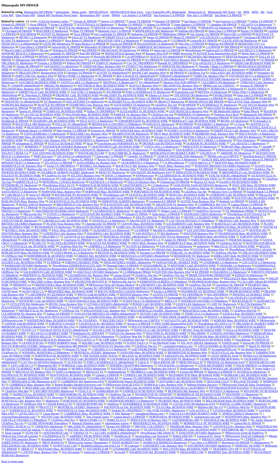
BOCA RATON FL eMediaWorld (136, 75)
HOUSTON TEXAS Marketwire (170, 236)
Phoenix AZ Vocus (204, 182)
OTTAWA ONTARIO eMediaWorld (107, 304)
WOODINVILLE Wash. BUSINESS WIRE (82, 410)
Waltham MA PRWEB (191, 30)
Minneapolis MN (47, 365)
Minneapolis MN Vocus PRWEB (115, 198)
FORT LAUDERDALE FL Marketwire (148, 92)
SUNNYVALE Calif (65, 445)
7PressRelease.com (113, 194)
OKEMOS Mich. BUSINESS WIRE (215, 236)
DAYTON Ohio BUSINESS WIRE (255, 198)
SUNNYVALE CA (137, 342)
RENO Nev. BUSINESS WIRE (187, 194)
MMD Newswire (182, 53)
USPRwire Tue (70, 310)
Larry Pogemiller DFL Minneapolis (166, 12)
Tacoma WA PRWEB (118, 426)
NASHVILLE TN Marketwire (131, 149)
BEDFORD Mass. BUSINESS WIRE (209, 207)
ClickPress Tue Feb (212, 297)
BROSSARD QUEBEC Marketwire (177, 439)
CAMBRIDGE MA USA (212, 204)
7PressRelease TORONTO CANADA (250, 249)
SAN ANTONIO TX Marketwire (85, 101)
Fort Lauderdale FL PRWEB (110, 34)
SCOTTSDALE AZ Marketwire (95, 24)
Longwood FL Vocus (209, 436)
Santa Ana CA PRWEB (250, 95)
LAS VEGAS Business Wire (257, 104)
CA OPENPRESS (135, 56)
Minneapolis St (197, 12)
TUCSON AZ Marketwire (140, 246)
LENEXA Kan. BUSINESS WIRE (243, 313)
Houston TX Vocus (76, 349)
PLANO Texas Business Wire (64, 223)
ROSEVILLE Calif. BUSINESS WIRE (237, 223)
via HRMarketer (162, 149)
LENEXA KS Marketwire (191, 304)
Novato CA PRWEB (139, 323)
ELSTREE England (56, 368)
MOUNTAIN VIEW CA (207, 178)
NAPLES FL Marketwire (160, 124)
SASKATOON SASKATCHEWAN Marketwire (200, 185)
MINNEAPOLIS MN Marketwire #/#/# (34, 381)
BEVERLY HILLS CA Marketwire (204, 137)
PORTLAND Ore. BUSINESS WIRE (100, 117)
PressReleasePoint (51, 439)
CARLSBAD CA (15, 194)
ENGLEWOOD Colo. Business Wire (105, 310)
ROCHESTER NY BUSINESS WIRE (76, 194)
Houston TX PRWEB (167, 21)
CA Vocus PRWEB (99, 59)
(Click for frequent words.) (53, 21)
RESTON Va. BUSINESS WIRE (117, 252)
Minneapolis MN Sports (221, 12)
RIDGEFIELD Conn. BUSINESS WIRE (205, 310)
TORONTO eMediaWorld (174, 75)
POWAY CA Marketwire (222, 317)
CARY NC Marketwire (223, 304)
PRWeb (116, 15)
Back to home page (12, 461)
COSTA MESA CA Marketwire (37, 178)
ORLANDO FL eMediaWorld (85, 426)
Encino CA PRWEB (165, 291)
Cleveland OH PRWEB (18, 30)
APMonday (148, 307)
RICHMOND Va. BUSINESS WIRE (167, 336)
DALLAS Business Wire (141, 182)
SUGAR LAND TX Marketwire (110, 330)
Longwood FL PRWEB (14, 108)
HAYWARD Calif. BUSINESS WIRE (181, 381)
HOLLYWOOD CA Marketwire (257, 133)
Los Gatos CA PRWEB (178, 98)
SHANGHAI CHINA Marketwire (203, 214)
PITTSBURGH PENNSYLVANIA (229, 387)
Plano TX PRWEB (83, 30)
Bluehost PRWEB (218, 117)
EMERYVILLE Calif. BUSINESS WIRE (42, 92)
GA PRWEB (141, 230)
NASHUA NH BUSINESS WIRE (238, 182)
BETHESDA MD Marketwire (205, 56)
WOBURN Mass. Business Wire (239, 146)
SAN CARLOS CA (22, 365)
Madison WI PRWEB (213, 59)
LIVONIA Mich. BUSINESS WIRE (234, 410)
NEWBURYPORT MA (89, 403)
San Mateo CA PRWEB (47, 40)
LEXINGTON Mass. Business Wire (211, 307)
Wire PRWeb (198, 333)
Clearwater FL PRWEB (127, 59)
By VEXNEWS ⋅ (89, 320)
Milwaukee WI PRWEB (98, 47)
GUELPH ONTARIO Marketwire (168, 339)
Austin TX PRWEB (140, 21)
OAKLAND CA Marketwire (248, 92)
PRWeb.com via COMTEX (223, 156)
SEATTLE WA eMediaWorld (166, 56)
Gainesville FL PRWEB (247, 423)
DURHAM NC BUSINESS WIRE (206, 143)
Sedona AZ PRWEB (58, 313)
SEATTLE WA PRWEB (51, 104)
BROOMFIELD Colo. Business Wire (77, 204)
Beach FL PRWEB (260, 346)
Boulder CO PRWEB (130, 24)
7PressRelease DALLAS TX (58, 185)
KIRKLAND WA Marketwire (245, 137)
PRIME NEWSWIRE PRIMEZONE (210, 275)
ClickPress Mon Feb (130, 336)
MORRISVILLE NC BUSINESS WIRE (207, 423)
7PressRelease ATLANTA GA (214, 323)
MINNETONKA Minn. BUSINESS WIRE (59, 284)
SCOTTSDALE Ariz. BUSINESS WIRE (177, 127)
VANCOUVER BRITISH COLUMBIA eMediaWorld (105, 313)
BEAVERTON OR (164, 362)
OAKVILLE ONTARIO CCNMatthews (24, 420)
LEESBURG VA (11, 146)
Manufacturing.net (45, 358)
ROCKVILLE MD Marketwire (33, 124)
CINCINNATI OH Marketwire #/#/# (151, 172)
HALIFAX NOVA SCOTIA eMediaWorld (64, 330)
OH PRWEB (188, 104)
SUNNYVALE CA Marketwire (31, 69)
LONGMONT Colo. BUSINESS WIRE (161, 284)
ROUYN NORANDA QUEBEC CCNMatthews (159, 326)
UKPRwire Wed (33, 403)
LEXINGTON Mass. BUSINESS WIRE (112, 317)
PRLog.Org (265, 194)
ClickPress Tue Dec (195, 191)
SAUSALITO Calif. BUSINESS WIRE (186, 320)
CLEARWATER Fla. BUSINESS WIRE (181, 175)
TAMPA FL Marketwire (109, 63)
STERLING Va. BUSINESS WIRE (190, 252)
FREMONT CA (22, 284)
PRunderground (10, 207)
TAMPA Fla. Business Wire (209, 75)
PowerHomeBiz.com (156, 40)
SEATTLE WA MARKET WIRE (108, 243)
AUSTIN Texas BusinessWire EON (216, 53)
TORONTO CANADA (62, 323)
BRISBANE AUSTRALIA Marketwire (23, 326)
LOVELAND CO (28, 413)
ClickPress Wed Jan (198, 188)
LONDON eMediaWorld (25, 85)
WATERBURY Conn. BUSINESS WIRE (193, 429)
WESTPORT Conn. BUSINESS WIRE (41, 300)
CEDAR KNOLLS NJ (59, 403)
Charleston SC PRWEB (77, 239)
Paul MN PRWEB (90, 53)
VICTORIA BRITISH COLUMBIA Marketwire (123, 249)
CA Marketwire (160, 185)
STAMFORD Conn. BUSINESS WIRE (137, 387)
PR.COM (6, 66)
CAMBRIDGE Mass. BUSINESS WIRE (87, 413)
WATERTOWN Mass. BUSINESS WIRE (51, 320)
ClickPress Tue (196, 72)
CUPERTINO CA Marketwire (93, 79)
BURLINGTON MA (138, 137)
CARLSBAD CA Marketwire (55, 79)
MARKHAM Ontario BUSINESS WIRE (131, 381)
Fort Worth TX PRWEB (36, 98)
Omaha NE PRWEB (28, 66)
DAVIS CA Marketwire (118, 175)
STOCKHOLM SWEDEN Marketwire (65, 146)
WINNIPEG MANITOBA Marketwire (131, 365)
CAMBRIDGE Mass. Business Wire (30, 384)
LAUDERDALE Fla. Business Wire (88, 275)
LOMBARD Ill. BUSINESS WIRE (178, 378)
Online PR (98, 98)
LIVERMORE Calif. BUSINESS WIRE (135, 448)
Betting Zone (260, 397)
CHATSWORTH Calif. (55, 432)
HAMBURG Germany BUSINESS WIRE (25, 378)
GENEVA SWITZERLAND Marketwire (180, 156)
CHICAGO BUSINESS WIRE (259, 252)
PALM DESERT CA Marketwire (53, 259)
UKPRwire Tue (10, 272)
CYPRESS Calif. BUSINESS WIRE (144, 375)
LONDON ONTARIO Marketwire (229, 333)
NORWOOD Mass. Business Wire (61, 191)
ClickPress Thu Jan (120, 394)
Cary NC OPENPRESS (140, 63)
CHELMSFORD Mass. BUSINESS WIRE (29, 137)
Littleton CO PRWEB (17, 358)
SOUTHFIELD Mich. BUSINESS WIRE (101, 85)
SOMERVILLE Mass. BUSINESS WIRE (191, 243)
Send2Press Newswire (208, 210)
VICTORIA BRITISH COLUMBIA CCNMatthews (30, 217)
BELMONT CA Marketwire (127, 397)
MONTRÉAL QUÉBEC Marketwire (95, 352)
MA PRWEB (89, 50)
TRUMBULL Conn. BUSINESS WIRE (153, 371)
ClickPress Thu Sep (173, 275)
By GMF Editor (108, 339)
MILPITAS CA (236, 230)
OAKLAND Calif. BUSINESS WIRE (231, 72)
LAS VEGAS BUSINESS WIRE (42, 114)
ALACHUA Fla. (54, 429)
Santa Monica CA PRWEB (90, 43)
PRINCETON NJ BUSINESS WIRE (197, 172)
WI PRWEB (186, 124)
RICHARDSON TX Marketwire (53, 227)
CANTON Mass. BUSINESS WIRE (141, 223)
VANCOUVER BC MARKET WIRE (177, 262)
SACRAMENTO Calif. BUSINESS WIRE (47, 272)
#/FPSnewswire (145, 175)
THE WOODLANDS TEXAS (100, 355)
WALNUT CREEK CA (14, 153)
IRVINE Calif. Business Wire (149, 72)
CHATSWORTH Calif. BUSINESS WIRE (115, 146)
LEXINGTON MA (33, 342)
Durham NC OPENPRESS (127, 410)
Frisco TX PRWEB (149, 98)
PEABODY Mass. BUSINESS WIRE (179, 400)
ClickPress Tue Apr (166, 104)
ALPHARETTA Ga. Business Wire (25, 188)
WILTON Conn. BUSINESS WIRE (61, 416)
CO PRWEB (179, 40)
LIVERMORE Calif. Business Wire (21, 278)
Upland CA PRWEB (107, 375)
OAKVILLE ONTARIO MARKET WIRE (193, 413)
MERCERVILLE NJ (191, 362)
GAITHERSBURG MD (185, 420)
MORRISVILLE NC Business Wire (21, 165)
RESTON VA (145, 140)
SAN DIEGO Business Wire (180, 59)
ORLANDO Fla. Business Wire (180, 85)
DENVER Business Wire (240, 56)
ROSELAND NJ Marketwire (35, 204)
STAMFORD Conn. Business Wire (89, 104)
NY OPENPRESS (192, 294)
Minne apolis (79, 12)
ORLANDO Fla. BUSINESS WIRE (123, 95)
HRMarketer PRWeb (174, 34)
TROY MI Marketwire (121, 98)
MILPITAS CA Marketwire (118, 82)
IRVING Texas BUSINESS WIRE (202, 330)
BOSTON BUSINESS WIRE (18, 407)
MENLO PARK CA (90, 420)
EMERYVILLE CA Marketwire (124, 37)
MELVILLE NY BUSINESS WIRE (234, 246)
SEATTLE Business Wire (143, 85)
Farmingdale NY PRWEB (182, 297)
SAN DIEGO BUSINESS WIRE (38, 82)
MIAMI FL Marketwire (163, 88)
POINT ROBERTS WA (125, 442)
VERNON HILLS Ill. (39, 336)
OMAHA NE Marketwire (58, 85)
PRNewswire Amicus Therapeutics (88, 442)
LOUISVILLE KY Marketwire (81, 236)
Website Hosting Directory (202, 384)
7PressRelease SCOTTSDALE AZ (246, 214)
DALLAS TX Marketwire (86, 37)
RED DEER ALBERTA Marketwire (183, 317)
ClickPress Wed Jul (230, 243)
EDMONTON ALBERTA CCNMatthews (164, 281)
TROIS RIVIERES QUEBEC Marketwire (127, 262)
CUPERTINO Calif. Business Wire (63, 233)
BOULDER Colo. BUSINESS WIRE (46, 387)
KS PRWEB (202, 272)
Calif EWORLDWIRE (144, 349)
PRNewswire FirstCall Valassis (23, 429)
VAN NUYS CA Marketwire (175, 246)
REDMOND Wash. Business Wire (214, 133)
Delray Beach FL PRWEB (259, 159)
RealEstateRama (189, 368)
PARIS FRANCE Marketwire (208, 239)
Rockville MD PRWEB (107, 56)
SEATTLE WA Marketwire (74, 27)
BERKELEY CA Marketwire (228, 69)
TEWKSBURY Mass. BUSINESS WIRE (240, 259)
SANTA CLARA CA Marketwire (80, 82)
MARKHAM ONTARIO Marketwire (26, 265)
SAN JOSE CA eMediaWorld (22, 159)
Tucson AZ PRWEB (121, 43)
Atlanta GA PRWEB (158, 24)
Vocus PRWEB (38, 24)
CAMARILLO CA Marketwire (109, 349)
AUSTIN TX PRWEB (165, 294)
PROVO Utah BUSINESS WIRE (97, 294)
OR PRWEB (252, 217)
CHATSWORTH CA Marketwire (90, 140)
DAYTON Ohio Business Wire (173, 272)
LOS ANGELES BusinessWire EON (53, 268)
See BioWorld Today (164, 342)
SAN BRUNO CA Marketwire (110, 88)
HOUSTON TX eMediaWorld (22, 101)
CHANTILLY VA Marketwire (258, 317)
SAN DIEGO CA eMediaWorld (189, 69)
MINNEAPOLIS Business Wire (123, 53)
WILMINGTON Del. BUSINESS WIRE (152, 452)
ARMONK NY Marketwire (236, 153)
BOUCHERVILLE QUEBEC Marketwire (154, 310)
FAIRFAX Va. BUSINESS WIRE (75, 169)
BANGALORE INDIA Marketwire (160, 169)
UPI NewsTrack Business (263, 429)
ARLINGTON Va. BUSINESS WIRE (161, 268)
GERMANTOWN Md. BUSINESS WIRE (103, 326)
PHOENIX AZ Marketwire (216, 27)
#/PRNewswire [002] (228, 149)
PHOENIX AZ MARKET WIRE (251, 294)
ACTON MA (74, 362)
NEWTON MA (258, 230)
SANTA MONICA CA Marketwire (74, 252)
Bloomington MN (90, 15)
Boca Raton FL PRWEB (79, 40)
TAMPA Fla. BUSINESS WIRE (64, 111)
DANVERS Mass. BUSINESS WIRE (142, 352)
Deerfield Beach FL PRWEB (259, 156)
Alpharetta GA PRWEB (144, 34)
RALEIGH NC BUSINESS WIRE (21, 175)
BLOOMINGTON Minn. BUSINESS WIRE (194, 375)
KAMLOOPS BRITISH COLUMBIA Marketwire (147, 288)
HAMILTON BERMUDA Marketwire (165, 442)
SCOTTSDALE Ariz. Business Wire (198, 278)
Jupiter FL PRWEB (176, 239)
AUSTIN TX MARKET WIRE (23, 368)
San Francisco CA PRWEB (169, 15)
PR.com (44, 50)
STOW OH (31, 432)
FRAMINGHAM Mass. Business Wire (214, 281)
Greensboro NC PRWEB (229, 284)
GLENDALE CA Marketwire (106, 182)
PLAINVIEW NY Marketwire (178, 358)
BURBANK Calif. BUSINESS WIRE (246, 375)
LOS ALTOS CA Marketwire (196, 259)
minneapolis (62, 12)
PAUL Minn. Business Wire (175, 165)
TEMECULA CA (116, 420)
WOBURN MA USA (62, 326)
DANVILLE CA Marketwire (109, 220)
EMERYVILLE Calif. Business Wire (235, 130)
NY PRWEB (152, 59)
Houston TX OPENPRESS (138, 378)
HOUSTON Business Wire (198, 233)
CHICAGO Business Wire (172, 140)
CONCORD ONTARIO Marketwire (53, 391)
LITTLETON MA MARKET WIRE (100, 214)
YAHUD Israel (230, 342)
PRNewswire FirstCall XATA (123, 384)
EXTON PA (242, 307)
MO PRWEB (123, 47)
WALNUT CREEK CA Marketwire (211, 140)
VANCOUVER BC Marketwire (19, 220)
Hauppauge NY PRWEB (199, 169)
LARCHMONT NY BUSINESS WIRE (50, 294)
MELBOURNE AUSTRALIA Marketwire (160, 207)
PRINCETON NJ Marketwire (200, 146)
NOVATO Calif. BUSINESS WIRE (160, 313)
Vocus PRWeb (82, 34)
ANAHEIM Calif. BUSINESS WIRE (54, 120)
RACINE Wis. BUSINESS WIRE (87, 429)
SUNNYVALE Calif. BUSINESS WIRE (83, 358)
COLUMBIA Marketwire (125, 429)
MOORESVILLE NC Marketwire (38, 310)
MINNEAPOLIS (98, 12)
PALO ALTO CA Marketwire (96, 120)
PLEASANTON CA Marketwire (155, 43)
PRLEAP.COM (28, 72)
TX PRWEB (267, 59)
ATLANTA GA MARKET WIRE (49, 333)
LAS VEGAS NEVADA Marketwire (42, 362)
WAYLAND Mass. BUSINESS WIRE (254, 185)
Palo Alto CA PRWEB (199, 15)
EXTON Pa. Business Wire (208, 249)
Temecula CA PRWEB (97, 452)
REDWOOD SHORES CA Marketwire (131, 400)
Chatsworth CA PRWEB (109, 156)
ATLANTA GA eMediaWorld (74, 156)
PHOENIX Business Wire (244, 239)
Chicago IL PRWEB (85, 21)
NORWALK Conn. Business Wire (163, 384)
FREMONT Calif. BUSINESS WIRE (77, 95)
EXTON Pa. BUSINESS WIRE (147, 194)
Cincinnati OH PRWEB (257, 37)
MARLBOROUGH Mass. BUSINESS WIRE (109, 297)
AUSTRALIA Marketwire (252, 371)
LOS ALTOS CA (199, 410)
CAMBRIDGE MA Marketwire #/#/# (82, 381)
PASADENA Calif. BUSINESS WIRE (109, 233)
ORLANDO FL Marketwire (17, 63)
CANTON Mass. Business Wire (39, 452)
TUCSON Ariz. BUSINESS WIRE (115, 278)
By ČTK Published (251, 304)
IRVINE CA (8, 349)
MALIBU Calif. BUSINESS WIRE (102, 342)
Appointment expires (117, 423)
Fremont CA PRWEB (50, 63)
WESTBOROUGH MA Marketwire (253, 117)
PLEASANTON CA (264, 387)
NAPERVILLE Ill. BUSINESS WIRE (31, 410)
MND (255, 12)
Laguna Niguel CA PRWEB (247, 204)
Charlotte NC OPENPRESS (98, 288)
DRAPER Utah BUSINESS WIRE (162, 143)
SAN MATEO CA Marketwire (61, 66)
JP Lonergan (131, 445)
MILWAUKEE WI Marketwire (118, 50)
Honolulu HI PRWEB (194, 88)
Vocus (89, 143)
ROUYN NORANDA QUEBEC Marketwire (27, 346)
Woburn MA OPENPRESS (37, 288)
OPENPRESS (59, 37)
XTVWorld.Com (194, 117)
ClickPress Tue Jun (162, 114)
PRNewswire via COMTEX (144, 320)
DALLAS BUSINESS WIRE (242, 330)
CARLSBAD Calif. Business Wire (47, 140)
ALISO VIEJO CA (33, 291)
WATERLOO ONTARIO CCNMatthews (204, 300)
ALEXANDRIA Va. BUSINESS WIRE (142, 111)
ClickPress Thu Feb (200, 284)
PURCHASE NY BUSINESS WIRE (84, 400)
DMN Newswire (43, 156)
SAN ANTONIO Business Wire (205, 230)
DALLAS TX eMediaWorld (71, 124)
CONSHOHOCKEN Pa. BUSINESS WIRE (143, 120)
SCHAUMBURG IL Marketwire (127, 153)
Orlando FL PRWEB (13, 24)
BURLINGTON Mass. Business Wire (22, 201)
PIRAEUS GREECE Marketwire (221, 439)
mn (239, 12)
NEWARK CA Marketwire (235, 265)
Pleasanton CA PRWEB (209, 98)
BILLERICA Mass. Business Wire (50, 281)
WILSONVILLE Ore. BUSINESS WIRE (127, 407)
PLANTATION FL (155, 429)
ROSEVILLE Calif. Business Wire (21, 400)
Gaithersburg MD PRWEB (72, 346)
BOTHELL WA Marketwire (96, 165)
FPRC (193, 27)
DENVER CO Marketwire (109, 27)
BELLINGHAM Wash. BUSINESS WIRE (230, 400)
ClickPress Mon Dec (55, 159)
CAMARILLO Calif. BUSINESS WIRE (65, 220)
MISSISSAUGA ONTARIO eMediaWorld (145, 255)
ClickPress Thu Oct (146, 346)
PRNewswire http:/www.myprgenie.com (152, 259)
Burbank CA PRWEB (231, 201)
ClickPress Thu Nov (146, 275)
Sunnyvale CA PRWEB (167, 50)
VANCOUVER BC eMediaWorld (227, 175)
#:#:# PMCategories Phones (21, 439)
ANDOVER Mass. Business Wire (102, 66)
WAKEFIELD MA (266, 426)
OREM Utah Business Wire (112, 108)
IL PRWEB (143, 69)
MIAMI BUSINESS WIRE (244, 291)
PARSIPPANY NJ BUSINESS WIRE (110, 69)
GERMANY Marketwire (49, 426)
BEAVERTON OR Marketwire (44, 127)
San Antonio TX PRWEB (204, 34)
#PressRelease (193, 50)
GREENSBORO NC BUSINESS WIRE (81, 394)
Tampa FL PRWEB (12, 27)
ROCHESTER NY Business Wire (91, 387)
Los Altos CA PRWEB (204, 442)
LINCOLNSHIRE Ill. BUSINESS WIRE (221, 346)
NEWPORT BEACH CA (80, 439)
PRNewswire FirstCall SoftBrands (244, 436)
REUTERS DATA (113, 320)
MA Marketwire (170, 233)
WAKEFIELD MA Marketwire (84, 127)
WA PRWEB (113, 92)
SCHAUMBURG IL (154, 265)
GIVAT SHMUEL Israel (224, 355)
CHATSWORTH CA (135, 185)
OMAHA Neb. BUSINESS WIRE (97, 255)
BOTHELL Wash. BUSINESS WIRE (26, 230)
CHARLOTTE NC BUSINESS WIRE (69, 278)
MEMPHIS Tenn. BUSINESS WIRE (229, 452)
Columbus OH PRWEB (222, 24)
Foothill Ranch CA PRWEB (262, 191)
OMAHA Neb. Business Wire (172, 249)
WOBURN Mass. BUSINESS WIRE (234, 320)
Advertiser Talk (232, 217)
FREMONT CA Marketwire (69, 69)
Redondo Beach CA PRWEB (35, 130)
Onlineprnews (262, 442)
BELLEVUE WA (81, 249)
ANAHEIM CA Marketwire (213, 124)
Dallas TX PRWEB (262, 21)
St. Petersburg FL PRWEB (36, 95)
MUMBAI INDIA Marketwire (88, 368)
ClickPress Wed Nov (63, 420)
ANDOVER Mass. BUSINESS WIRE (141, 130)
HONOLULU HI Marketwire (259, 355)
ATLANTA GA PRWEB (58, 162)
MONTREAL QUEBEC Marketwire (79, 407)
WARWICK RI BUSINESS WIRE (99, 185)
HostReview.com (11, 397)
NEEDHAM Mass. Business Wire (189, 426)
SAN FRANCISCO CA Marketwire (249, 75)
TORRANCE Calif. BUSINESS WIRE (69, 198)
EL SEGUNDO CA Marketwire (164, 188)
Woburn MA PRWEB (78, 63)
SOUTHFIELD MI (97, 448)
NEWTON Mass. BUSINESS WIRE (236, 162)
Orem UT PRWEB (40, 194)
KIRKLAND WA (183, 436)
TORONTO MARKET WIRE (82, 262)
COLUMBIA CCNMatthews (17, 317)
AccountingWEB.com (224, 349)
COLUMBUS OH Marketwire (218, 82)
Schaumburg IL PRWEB (29, 143)
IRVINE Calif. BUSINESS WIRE (51, 108)
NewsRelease (243, 339)
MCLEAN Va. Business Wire (252, 207)
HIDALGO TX (94, 371)
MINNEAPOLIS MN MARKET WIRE (172, 153)
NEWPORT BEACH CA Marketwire (22, 53)
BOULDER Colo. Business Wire (89, 133)
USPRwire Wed (14, 255)
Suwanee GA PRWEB (152, 252)
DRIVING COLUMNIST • (150, 426)
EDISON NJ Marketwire (249, 275)
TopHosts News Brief (226, 114)
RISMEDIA (31, 146)
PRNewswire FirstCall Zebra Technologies (246, 384)
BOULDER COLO (218, 381)
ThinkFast (113, 403)
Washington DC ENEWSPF (89, 333)
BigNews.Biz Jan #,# (124, 281)
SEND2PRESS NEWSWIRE (75, 137)
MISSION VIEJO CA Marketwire (20, 162)
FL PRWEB (105, 75)
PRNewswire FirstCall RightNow (244, 432)
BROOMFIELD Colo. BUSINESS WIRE (246, 172)
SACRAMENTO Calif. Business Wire (188, 223)
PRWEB (241, 27)
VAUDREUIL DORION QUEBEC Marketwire (67, 172)
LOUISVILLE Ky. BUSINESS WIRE (101, 323)
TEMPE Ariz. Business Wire (186, 108)
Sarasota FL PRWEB (252, 85)
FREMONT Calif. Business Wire (224, 127)
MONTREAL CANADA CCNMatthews (225, 397)
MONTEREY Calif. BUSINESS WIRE (193, 265)
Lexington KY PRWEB (162, 201)
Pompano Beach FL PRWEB (71, 98)
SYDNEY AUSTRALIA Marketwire (188, 130)
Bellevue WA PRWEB (221, 43)
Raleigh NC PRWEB (140, 27)
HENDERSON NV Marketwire (192, 255)
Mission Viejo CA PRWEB (226, 191)
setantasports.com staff (207, 416)
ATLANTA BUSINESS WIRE (67, 243)
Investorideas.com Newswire (152, 436)
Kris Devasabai (71, 452)
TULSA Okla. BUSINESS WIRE (174, 407)
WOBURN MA (268, 98)
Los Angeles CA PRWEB (136, 15)
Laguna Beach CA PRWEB (129, 416)
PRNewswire (267, 320)
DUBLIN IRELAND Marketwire (221, 159)
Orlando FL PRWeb (136, 214)
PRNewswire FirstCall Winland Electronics (173, 397)
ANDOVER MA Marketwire (178, 66)
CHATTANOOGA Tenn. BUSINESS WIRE (93, 300)
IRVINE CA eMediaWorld (54, 56)
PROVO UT (46, 407)
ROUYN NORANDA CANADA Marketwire (123, 291)
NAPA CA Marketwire (68, 371)
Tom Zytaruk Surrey (97, 416)
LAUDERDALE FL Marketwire (218, 104)
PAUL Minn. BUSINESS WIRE (70, 230)
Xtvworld (119, 452)
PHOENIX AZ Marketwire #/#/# (226, 362)
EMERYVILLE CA (27, 182)
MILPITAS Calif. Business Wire (237, 220)
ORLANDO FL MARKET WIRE (255, 323)
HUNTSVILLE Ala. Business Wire (231, 352)
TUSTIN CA (28, 330)
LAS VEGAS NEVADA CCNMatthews (192, 220)
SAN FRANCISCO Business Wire (189, 111)
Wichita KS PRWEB (151, 297)
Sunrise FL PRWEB (30, 111)
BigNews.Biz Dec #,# (210, 407)
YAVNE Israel (9, 291)
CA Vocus (239, 124)
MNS (246, 12)
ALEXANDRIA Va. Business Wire (96, 162)
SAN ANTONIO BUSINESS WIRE (53, 153)
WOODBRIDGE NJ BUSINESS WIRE (145, 403)
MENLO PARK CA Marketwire (76, 75)
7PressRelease (84, 108)
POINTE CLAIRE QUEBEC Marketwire (243, 403)
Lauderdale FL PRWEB (61, 53)
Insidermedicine (117, 371)
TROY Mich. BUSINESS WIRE (172, 133)
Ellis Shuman (122, 413)
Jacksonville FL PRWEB (66, 47)
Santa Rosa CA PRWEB (166, 214)
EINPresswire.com (12, 320)
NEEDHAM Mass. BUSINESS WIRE (215, 336)
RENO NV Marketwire (112, 172)
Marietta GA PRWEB (220, 371)
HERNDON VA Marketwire (194, 114)
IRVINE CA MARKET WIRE (201, 217)
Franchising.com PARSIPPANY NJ (118, 143)
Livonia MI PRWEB (191, 371)
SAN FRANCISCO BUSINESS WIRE (120, 188)
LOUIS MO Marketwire (57, 43)
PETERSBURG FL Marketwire (19, 185)
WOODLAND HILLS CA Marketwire (175, 159)
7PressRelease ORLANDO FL (157, 432)
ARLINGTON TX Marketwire (147, 220)
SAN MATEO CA (146, 233)
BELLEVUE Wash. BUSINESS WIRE (208, 198)
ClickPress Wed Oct (238, 407)
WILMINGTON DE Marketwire (130, 133)
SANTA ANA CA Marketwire (161, 146)
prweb (105, 15)
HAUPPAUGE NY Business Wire (111, 346)
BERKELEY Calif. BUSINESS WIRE (194, 120)
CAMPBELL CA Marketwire (104, 246)
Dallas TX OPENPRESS (101, 111)
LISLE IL (143, 362)
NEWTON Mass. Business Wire (19, 233)
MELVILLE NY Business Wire (33, 371)
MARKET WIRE (123, 140)
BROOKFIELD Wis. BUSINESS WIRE (156, 423)
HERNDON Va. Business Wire (96, 268)
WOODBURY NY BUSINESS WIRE (202, 291)
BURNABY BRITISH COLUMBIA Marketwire (222, 165)
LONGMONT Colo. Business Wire (163, 445)
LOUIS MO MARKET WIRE (215, 365)
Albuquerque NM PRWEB (30, 59)
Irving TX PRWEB (12, 117)
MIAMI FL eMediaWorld (167, 230)
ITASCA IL (85, 391)
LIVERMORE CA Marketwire (220, 262)
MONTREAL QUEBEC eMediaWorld (125, 236)
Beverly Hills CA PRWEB (20, 50)
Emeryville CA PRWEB (237, 34)
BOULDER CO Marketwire (52, 30)
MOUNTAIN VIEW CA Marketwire (118, 40)
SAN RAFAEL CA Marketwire (176, 365)
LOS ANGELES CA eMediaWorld (219, 37)
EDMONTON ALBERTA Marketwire (123, 201)
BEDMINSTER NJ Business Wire (187, 352)
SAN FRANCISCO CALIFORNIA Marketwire (153, 117)
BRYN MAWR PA (53, 442)
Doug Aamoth (13, 432)
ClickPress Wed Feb (244, 310)
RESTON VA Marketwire (213, 92)
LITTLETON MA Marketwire (27, 304)
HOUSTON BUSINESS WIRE (94, 227)
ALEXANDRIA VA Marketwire (132, 104)
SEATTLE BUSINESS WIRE (65, 143)
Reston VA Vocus (108, 159)
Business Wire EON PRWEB (180, 82)
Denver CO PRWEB (112, 21)
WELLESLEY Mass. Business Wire (244, 278)
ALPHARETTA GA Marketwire (111, 230)
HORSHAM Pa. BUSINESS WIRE (169, 416)
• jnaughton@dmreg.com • (149, 413)
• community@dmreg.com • (178, 346)
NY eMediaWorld (149, 82)
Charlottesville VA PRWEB (100, 223)
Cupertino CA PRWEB (109, 137)
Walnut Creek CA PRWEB (176, 210)
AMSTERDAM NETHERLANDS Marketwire (62, 210)
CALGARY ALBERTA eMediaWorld (114, 432)
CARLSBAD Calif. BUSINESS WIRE (81, 178)
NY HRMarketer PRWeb (240, 210)
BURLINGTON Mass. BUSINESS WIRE (25, 252)
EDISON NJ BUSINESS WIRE (19, 236)
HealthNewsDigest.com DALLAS (100, 445)
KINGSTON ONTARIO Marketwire (200, 432)
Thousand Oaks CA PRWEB (122, 265)
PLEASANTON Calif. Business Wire (22, 307)
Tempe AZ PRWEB (157, 37)
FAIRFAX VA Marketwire (195, 288)
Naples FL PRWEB (82, 159)
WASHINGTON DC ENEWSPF (153, 394)
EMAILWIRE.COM (192, 452)
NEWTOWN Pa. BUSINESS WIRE (70, 375)
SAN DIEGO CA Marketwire (255, 50)
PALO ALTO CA (85, 339)
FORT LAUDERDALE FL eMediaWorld (110, 362)
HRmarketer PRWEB (127, 79)
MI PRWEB (177, 72)
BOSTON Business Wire (134, 294)
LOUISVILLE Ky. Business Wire (232, 426)
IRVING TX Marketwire (234, 120)
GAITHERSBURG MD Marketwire (40, 349)
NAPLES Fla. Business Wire (125, 333)
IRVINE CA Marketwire (33, 37)
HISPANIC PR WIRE (248, 445)
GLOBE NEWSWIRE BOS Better (220, 358)
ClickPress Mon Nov (71, 246)
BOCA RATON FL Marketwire (92, 149)
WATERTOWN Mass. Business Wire (246, 416)
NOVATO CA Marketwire (224, 391)
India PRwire (251, 111)
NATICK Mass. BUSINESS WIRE (21, 297)
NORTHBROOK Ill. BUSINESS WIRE (50, 255)
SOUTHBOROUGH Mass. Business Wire (100, 259)
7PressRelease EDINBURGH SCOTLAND (77, 265)
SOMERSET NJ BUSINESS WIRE (211, 326)
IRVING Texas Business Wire (66, 304)
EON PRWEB (28, 34)
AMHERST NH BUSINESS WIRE (89, 436)
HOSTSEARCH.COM (91, 153)
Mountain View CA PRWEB (114, 30)
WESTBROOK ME (232, 429)
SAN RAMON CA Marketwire (194, 149)
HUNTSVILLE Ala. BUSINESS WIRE (32, 246)
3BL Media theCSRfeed (172, 307)
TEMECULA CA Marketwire (202, 313)
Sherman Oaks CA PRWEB (233, 169)
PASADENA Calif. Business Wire (61, 207)
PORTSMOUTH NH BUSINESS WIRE (157, 191)
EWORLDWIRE (222, 95)
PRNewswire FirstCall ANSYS (220, 378)
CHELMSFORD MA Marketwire (40, 239)
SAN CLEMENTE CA (147, 239)
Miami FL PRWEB (184, 37)
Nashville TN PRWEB (264, 27)
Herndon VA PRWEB (80, 72)
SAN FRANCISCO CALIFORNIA (184, 387)
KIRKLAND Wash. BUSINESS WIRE (236, 255)
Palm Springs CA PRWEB (71, 130)
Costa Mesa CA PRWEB (33, 47)
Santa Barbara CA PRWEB (189, 24)
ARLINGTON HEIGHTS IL (90, 281)
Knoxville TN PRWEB (256, 342)
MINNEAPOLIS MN (55, 249)
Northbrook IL (122, 436)
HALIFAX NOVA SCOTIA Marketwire (61, 317)
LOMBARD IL (127, 268)
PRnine (273, 436)
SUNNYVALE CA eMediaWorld (142, 300)
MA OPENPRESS (217, 294)
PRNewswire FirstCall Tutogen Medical (111, 284)
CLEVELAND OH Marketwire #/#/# (194, 403)
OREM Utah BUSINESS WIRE (252, 63)
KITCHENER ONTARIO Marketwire (209, 445)
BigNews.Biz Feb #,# (163, 368)
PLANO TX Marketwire (15, 40)
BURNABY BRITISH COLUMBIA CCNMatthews (242, 268)
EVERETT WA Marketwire (141, 66)
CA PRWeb (160, 69)
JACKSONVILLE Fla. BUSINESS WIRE (73, 201)
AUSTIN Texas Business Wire (197, 201)
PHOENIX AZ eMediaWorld (62, 297)
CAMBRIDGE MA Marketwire (154, 47)
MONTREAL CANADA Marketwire (63, 182)
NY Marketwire (53, 101)
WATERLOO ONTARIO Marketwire (128, 127)
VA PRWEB (54, 262)
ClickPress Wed (249, 79)
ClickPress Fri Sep (55, 175)
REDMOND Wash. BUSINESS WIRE (130, 178)
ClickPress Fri (9, 352)
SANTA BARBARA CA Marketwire (45, 133)
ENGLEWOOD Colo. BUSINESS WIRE (25, 445)
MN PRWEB (231, 47)
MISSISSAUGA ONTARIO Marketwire (212, 79)
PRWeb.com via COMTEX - (219, 85)
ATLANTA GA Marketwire (256, 24)
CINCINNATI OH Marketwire (191, 95)
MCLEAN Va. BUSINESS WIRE (141, 355)
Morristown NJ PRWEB (235, 442)
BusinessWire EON (52, 72)
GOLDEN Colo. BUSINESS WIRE (21, 262)
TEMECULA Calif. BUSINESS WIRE (156, 330)
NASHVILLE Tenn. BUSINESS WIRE (94, 307)
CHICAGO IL (129, 307)
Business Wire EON (157, 53)
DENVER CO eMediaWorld (17, 79)
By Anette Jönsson (262, 420)
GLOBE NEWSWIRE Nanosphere (48, 423)
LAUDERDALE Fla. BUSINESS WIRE (133, 358)
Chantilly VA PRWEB (140, 156)
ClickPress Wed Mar (17, 391)
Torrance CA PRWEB (166, 137)
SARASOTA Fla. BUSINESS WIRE (186, 355)
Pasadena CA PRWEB (189, 47)
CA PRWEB (213, 47)
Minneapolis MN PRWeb (38, 12)
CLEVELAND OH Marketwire (239, 40)
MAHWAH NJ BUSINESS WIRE (211, 339)
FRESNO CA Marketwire (16, 210)
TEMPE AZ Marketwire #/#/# (156, 278)
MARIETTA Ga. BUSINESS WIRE (33, 394)
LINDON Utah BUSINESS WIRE (24, 323)
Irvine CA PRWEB (62, 24)
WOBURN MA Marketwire (17, 104)
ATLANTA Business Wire (86, 175)
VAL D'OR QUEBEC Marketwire (165, 410)
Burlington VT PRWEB (135, 159)
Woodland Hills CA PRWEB (17, 56)
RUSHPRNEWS (148, 317)
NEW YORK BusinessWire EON (174, 323)
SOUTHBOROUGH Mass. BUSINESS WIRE (232, 227)
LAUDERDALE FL (53, 436)
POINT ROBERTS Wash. (63, 342)
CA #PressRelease (173, 162)
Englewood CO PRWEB (220, 50)
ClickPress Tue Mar (225, 188)
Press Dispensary (246, 140)
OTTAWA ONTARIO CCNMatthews (110, 217)
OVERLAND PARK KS (104, 378)
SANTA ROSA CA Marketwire (19, 191)
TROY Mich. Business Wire (147, 243)
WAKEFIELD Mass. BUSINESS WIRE (108, 207)
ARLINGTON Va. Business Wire (175, 204)
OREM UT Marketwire (171, 101)
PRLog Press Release (40, 117)
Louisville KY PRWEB (203, 40)
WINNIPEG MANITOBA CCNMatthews (46, 352)
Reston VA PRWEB (252, 30)
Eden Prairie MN (25, 15)
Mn (262, 12)
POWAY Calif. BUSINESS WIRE (152, 304)
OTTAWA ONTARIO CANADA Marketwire (240, 288)
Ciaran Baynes (51, 413)
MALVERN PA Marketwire (223, 108)
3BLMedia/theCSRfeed (226, 111)
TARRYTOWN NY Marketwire (19, 442)
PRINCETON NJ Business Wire (149, 420)
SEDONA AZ (64, 336)
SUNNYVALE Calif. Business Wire (22, 198)
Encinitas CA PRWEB (257, 149)
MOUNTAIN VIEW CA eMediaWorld (67, 88)
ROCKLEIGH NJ (242, 300)
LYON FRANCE (11, 387)
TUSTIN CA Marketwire (61, 214)
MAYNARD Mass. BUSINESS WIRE (60, 448)
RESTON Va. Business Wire (173, 178)
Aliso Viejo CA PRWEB (241, 98)
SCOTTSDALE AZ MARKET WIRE (179, 227)
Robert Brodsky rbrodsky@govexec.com (78, 384)
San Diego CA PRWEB (228, 15)
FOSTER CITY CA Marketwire (129, 368)
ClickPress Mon (65, 117)
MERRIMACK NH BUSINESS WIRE (199, 394)
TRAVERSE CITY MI (226, 448)
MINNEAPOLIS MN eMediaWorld (164, 79)
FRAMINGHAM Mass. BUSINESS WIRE (243, 233)
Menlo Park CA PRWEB (256, 53)
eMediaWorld (9, 95)
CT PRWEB (31, 207)
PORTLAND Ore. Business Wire (34, 75)
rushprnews (203, 246)
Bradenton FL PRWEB (243, 59)
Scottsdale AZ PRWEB (41, 27)
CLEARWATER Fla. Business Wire (21, 313)
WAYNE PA (270, 227)
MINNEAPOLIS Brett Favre (126, 12)
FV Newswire (55, 397)
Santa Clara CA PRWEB (222, 30)
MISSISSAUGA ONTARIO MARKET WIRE (125, 439)
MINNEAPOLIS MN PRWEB (206, 101)
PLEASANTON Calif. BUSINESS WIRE (127, 204)
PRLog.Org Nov (32, 214)
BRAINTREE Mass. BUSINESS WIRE (70, 291)
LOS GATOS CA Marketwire (259, 262)
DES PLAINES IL (146, 217)
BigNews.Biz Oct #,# (39, 169)
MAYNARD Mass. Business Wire (87, 397)
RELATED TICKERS (246, 381)
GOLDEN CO (208, 153)
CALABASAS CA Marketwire (248, 143)
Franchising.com (184, 92)
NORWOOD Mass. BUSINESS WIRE (107, 191)
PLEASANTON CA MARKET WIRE (71, 188)
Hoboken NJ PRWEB (65, 50)
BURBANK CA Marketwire (227, 88)
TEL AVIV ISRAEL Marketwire (199, 342)
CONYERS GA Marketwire (70, 378)
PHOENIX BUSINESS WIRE (18, 172)
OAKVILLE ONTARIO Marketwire (97, 272)
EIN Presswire (81, 56)
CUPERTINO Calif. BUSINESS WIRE (232, 194)
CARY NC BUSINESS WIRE (112, 239)
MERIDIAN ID (34, 397)
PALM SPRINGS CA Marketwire (256, 365)
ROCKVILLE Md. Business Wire (135, 165)
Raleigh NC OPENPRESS (173, 63)
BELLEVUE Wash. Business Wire (247, 101)
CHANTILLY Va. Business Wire (117, 169)
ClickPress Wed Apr (133, 339)
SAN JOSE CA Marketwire (86, 92)
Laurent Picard (121, 275)
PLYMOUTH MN (67, 288)
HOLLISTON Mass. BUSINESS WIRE (185, 448)
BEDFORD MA (170, 217)
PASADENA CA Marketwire (230, 272)
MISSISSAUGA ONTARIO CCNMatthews (117, 124)
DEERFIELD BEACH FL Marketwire (49, 339)
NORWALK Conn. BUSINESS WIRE (83, 365)
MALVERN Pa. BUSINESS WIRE (166, 333)
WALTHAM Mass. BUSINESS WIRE (87, 114)
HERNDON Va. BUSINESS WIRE (43, 275)
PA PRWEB (139, 88)
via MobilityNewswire (254, 349)
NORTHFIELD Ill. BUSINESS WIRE (57, 355)
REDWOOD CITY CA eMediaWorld (22, 149)
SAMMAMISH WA (107, 391)
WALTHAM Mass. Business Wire (20, 88)
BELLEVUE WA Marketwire (149, 108)
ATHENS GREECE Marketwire (240, 413)
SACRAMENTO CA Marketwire (140, 162)
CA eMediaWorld (75, 217)
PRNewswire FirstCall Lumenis (19, 436)
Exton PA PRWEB (59, 149)
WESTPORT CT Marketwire (242, 394)
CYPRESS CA (252, 439)
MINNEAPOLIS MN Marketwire (154, 30)
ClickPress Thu (262, 169)
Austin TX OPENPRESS (61, 165)
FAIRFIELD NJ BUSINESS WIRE (143, 391)
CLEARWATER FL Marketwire (111, 210)
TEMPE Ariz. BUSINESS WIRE (135, 227)
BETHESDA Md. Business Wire (186, 391)
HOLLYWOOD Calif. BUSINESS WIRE (227, 368)
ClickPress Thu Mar (225, 252)
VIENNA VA (80, 432)
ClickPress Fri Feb (197, 268)
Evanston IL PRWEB (103, 130)
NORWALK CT (58, 307)
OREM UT (27, 448)
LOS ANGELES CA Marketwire (211, 63)
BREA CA (171, 300)
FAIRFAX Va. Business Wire (130, 114)
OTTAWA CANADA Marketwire (95, 336)
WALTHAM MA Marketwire (260, 47)
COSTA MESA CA (200, 162)
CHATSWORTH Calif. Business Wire (159, 198)
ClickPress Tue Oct (12, 423)
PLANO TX (39, 243)
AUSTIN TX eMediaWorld (112, 72)
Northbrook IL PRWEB (14, 120)
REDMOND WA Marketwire (67, 59)
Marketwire (52, 400)
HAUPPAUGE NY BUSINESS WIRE (23, 375)
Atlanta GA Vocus (159, 95)
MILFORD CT (50, 236)
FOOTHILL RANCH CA (16, 426)
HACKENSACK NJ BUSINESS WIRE (184, 349)
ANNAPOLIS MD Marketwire (243, 178)
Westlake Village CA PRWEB (216, 66)
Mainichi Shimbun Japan (86, 423)
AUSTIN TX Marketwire (54, 34)
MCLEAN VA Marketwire (256, 188)
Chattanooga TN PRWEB (174, 182)
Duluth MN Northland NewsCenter (57, 15)
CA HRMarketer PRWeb (137, 272)
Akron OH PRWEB (145, 210)
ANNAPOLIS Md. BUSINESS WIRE (225, 420)
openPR (267, 146)
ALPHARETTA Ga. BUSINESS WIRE (130, 101)
